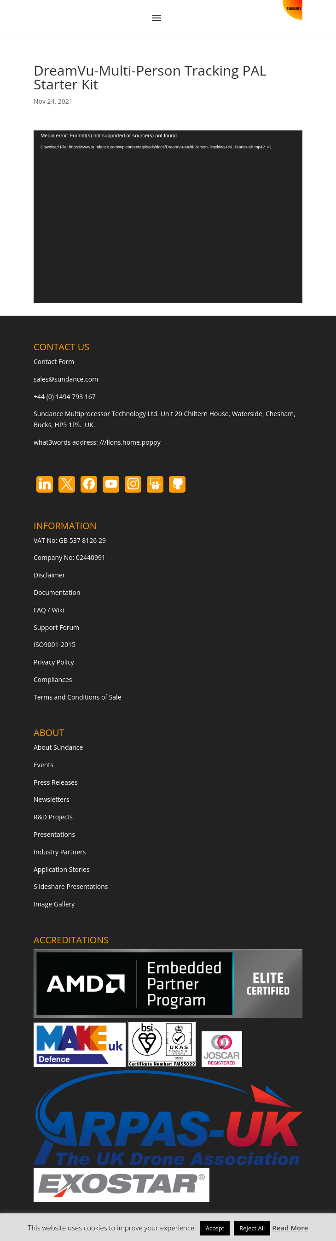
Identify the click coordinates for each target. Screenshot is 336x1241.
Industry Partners (60, 851)
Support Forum (56, 627)
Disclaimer (49, 575)
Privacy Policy (54, 662)
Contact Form (54, 361)
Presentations (54, 834)
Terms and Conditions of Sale (78, 697)
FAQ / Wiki (49, 610)
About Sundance (58, 747)
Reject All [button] (252, 1228)
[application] (168, 216)
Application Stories (62, 869)
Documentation (57, 592)
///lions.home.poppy (129, 442)
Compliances (53, 679)
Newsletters (52, 799)
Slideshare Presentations (71, 886)
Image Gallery (54, 904)
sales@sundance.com (66, 379)
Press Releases (56, 782)
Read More (290, 1227)
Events (43, 764)
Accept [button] (215, 1228)
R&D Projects (53, 816)
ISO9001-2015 (54, 644)
